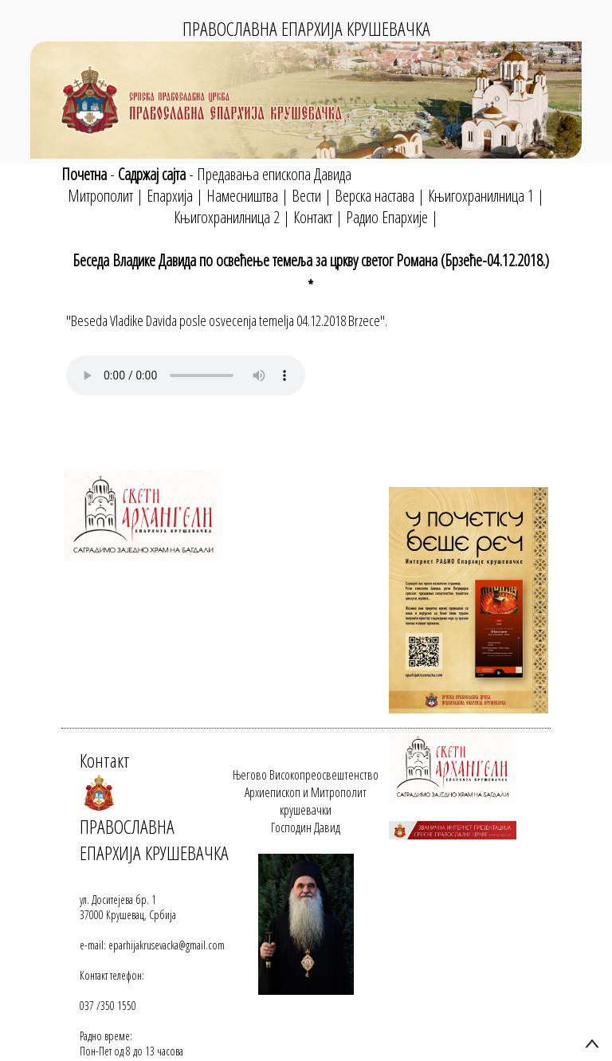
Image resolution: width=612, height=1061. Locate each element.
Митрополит (100, 195)
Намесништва (242, 195)
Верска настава (374, 195)
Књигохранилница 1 (481, 195)
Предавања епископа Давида (274, 174)
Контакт (312, 217)
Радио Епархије (387, 217)
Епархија (170, 195)
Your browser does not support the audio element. (185, 375)
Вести (306, 195)
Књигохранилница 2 (227, 217)
